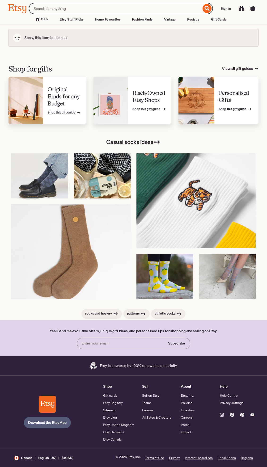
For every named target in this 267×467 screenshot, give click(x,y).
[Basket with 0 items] (253, 8)
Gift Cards (218, 19)
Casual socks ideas (133, 142)
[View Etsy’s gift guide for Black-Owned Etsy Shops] (132, 100)
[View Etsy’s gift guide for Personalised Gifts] (218, 100)
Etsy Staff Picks (72, 19)
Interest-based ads (199, 458)
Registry (193, 19)
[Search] (207, 8)
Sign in (226, 8)
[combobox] (115, 8)
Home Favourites (108, 19)
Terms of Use (154, 458)
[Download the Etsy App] (47, 404)
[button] (44, 458)
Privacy (174, 458)
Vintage (170, 19)
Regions (247, 458)
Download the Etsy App (47, 422)
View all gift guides (238, 68)
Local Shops (227, 458)
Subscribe (176, 343)
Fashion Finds (142, 19)
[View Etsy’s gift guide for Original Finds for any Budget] (47, 100)
